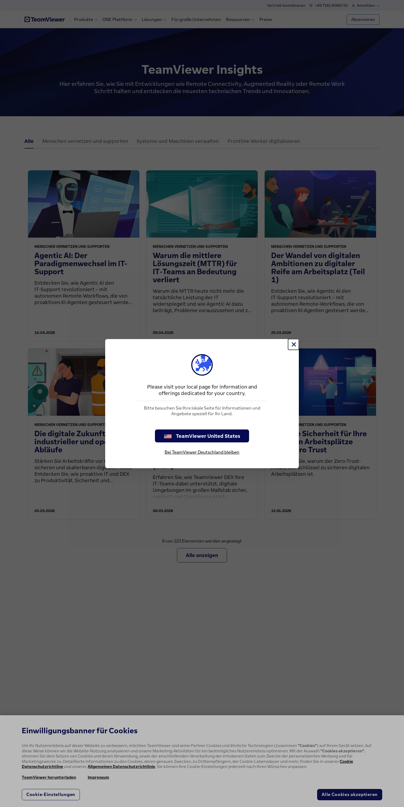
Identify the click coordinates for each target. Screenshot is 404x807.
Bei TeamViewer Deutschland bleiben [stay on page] (202, 452)
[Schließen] (293, 344)
